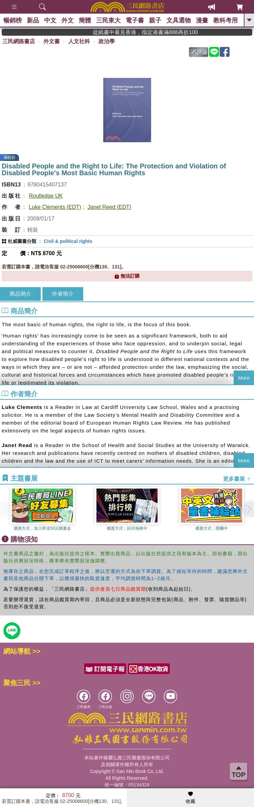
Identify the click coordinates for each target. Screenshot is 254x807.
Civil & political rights (68, 241)
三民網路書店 (18, 41)
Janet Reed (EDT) (109, 207)
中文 (50, 20)
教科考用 (225, 20)
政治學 (106, 41)
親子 (155, 20)
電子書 (135, 20)
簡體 (85, 20)
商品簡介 (20, 294)
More (244, 378)
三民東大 (108, 20)
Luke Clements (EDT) (55, 207)
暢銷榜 (12, 20)
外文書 (51, 41)
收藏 (190, 798)
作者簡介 (63, 294)
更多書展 (237, 478)
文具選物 (178, 20)
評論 (198, 52)
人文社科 (79, 41)
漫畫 (202, 20)
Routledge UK (46, 196)
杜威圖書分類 (22, 241)
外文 (67, 20)
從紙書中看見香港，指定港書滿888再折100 (154, 32)
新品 (33, 20)
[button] (249, 508)
